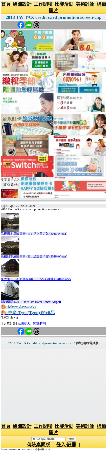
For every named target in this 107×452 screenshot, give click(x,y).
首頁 (5, 4)
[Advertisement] (53, 386)
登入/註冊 (66, 444)
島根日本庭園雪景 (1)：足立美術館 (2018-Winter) (34, 233)
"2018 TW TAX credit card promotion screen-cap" (41, 343)
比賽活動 (64, 4)
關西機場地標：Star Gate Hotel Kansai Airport (31, 302)
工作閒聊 (43, 4)
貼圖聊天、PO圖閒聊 (32, 323)
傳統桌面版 (38, 444)
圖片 (53, 10)
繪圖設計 (22, 4)
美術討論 (85, 4)
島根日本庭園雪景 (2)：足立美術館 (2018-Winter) (34, 256)
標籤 (101, 4)
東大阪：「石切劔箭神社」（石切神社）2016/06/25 (36, 279)
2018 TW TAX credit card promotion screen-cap (53, 17)
